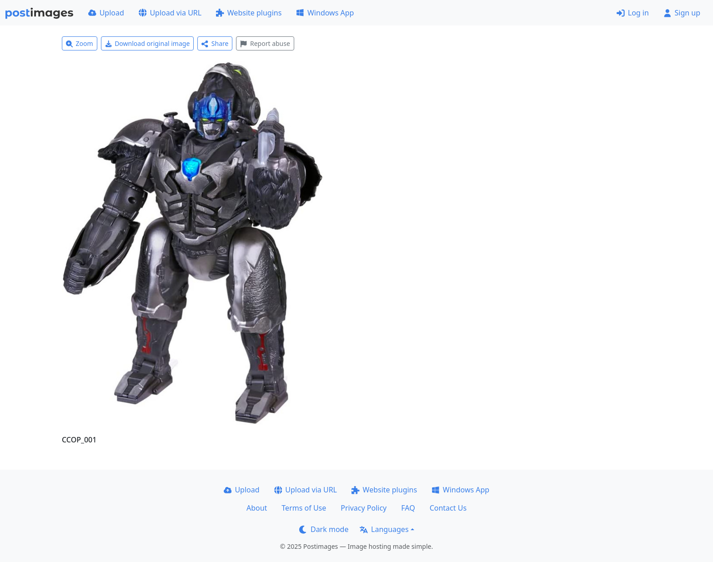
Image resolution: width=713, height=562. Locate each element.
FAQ (408, 508)
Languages (384, 529)
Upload (106, 13)
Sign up (681, 13)
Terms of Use (303, 508)
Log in (633, 13)
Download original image (147, 43)
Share (214, 43)
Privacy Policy (364, 508)
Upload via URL (170, 13)
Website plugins (248, 13)
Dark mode (323, 529)
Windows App (325, 13)
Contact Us (448, 508)
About (256, 508)
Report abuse (265, 43)
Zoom (79, 43)
